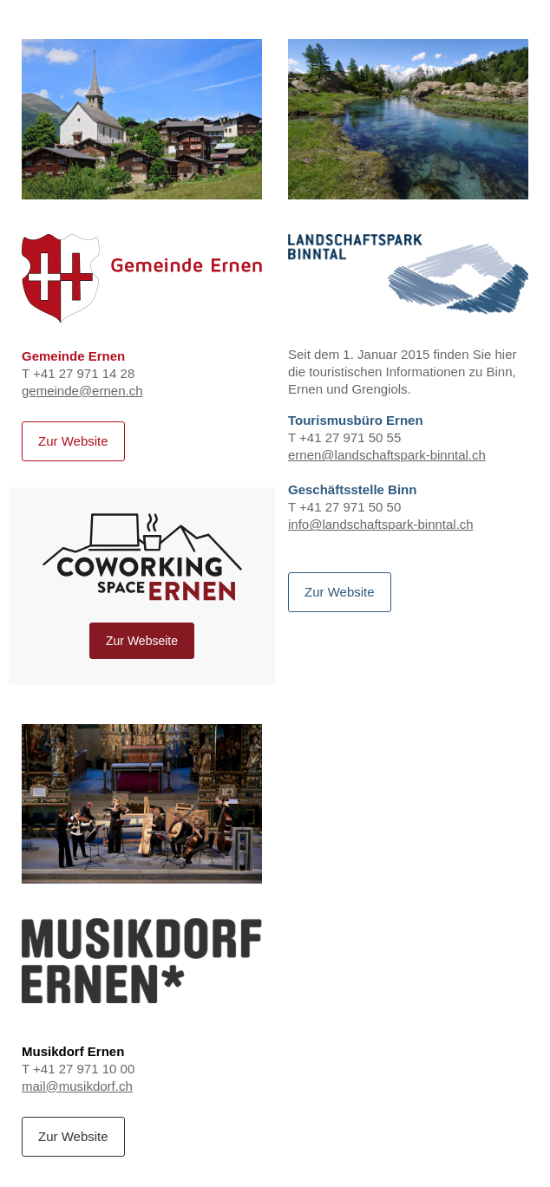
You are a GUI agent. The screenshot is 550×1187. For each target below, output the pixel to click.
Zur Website (73, 441)
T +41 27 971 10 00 (142, 998)
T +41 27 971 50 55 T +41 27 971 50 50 (408, 376)
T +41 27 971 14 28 (142, 309)
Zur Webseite (142, 641)
